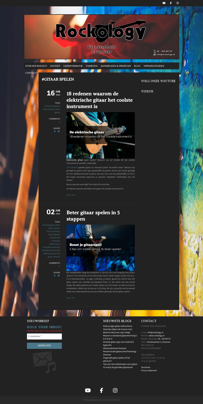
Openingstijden (154, 66)
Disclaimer (145, 367)
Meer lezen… (71, 195)
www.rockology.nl (156, 335)
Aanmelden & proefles (116, 66)
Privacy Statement (149, 370)
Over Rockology (36, 66)
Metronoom (54, 244)
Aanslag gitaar (49, 225)
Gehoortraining (52, 231)
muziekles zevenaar (51, 247)
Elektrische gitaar (52, 106)
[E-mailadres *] (44, 336)
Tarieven (92, 66)
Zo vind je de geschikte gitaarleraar (118, 367)
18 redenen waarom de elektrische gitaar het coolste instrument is (99, 100)
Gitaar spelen (54, 234)
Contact (31, 73)
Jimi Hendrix (72, 167)
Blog (137, 66)
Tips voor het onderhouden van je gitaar (120, 364)
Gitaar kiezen (48, 109)
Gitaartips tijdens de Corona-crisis (117, 329)
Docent (55, 66)
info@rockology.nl (155, 332)
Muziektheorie (48, 250)
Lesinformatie (73, 66)
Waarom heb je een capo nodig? (116, 332)
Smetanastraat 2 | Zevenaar (158, 342)
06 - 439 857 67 (164, 338)
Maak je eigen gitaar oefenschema (117, 326)
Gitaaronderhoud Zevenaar (114, 348)
